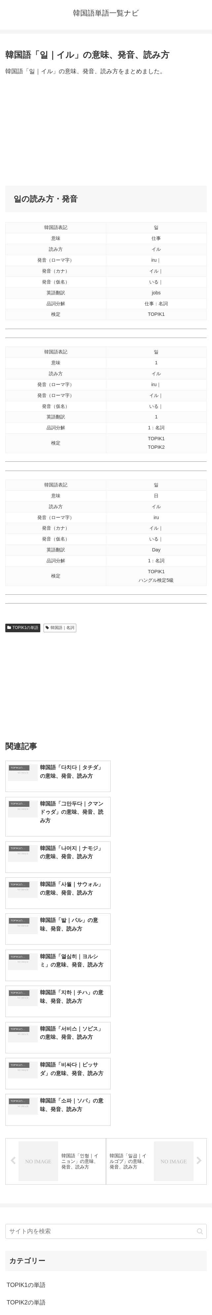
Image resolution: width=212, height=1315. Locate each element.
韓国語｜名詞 (60, 627)
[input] (106, 1051)
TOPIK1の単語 (22, 627)
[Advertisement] (106, 131)
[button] (200, 1051)
